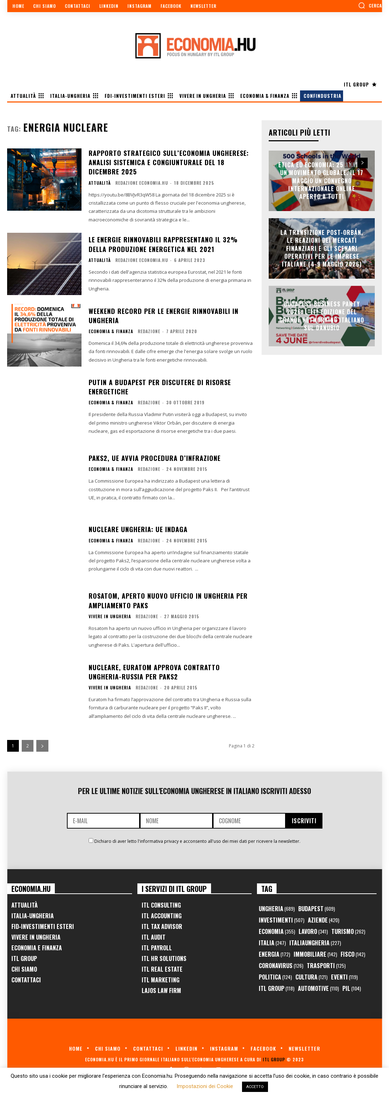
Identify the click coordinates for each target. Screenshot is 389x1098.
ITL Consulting (161, 904)
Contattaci (26, 978)
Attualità (100, 182)
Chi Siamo (24, 968)
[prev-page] (350, 163)
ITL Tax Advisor (162, 925)
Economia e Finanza (36, 946)
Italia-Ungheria (32, 914)
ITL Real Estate (162, 968)
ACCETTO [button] (255, 1086)
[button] (370, 5)
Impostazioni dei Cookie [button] (205, 1086)
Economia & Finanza (111, 330)
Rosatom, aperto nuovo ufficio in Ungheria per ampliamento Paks (168, 599)
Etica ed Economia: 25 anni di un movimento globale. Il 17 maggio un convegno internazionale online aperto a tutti (322, 181)
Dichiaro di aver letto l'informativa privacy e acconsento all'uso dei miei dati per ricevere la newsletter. (197, 840)
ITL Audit (153, 936)
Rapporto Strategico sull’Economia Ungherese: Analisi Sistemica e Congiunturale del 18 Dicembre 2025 (168, 161)
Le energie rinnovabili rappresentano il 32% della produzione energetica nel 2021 (163, 243)
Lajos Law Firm (161, 989)
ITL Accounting (162, 914)
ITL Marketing (160, 978)
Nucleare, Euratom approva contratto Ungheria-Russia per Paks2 (154, 671)
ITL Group (24, 957)
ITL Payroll (157, 946)
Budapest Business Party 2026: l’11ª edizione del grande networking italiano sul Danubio (321, 316)
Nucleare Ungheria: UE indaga (138, 528)
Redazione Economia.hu (141, 182)
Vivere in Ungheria (110, 615)
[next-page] (42, 745)
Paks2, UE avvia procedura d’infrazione (154, 457)
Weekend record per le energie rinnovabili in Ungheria (163, 314)
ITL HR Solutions (164, 957)
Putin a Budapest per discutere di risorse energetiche (159, 386)
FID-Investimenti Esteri (42, 925)
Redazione (149, 330)
